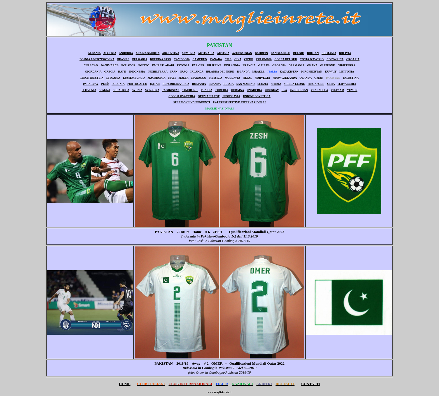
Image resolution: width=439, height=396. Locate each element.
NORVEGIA (262, 77)
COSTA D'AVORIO (312, 59)
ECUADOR (128, 65)
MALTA (183, 77)
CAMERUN (199, 59)
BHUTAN (313, 53)
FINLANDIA (232, 65)
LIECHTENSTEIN (92, 77)
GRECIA (109, 71)
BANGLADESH (280, 53)
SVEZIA (137, 90)
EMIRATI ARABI (163, 65)
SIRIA (331, 83)
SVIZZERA (152, 90)
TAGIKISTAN (170, 90)
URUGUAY (272, 90)
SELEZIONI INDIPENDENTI (191, 102)
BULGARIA (139, 59)
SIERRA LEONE (294, 83)
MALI (172, 77)
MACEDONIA (156, 77)
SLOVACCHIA (346, 83)
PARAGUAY (90, 83)
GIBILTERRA (346, 65)
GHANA (312, 65)
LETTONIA (346, 71)
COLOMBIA (264, 59)
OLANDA (306, 77)
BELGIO (298, 53)
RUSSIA (228, 83)
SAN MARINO (245, 83)
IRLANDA (196, 71)
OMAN (318, 77)
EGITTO (143, 65)
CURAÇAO (91, 65)
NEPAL (247, 77)
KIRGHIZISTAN (311, 71)
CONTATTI (310, 384)
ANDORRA (126, 53)
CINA (237, 59)
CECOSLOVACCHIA (182, 96)
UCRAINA (237, 90)
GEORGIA (279, 65)
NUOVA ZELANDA (285, 77)
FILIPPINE (214, 65)
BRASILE (123, 59)
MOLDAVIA (232, 77)
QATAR (155, 83)
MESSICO (215, 77)
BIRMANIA (329, 53)
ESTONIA (183, 65)
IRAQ (184, 71)
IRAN (174, 71)
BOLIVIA (345, 53)
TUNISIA (206, 90)
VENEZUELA (319, 90)
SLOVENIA (89, 90)
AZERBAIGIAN (242, 53)
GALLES (264, 65)
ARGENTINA (170, 53)
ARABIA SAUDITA (147, 53)
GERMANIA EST (209, 96)
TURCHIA (221, 90)
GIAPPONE (327, 65)
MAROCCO (198, 77)
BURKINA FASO (160, 59)
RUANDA (215, 83)
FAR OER (198, 65)
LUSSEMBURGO (134, 77)
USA (284, 90)
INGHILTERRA (157, 71)
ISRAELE (258, 71)
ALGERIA (109, 53)
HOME (124, 384)
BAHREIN (261, 53)
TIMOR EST (190, 90)
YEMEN (352, 90)
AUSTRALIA (206, 53)
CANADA (216, 59)
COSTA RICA (335, 59)
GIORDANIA (93, 71)
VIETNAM (337, 90)
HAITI (122, 71)
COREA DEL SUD (285, 59)
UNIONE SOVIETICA (257, 96)
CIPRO (248, 59)
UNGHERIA (254, 90)
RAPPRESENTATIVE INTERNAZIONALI (239, 102)
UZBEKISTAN (299, 90)
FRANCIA (249, 65)
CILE (228, 59)
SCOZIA (262, 83)
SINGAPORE (316, 83)
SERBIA (276, 83)
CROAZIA (352, 59)
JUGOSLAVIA (231, 96)
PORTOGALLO (137, 83)
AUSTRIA (223, 53)
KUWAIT (331, 71)
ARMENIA (188, 53)
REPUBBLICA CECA (175, 83)
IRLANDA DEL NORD (220, 71)
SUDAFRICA (121, 90)
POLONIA (118, 83)
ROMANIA (199, 83)
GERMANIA (296, 65)
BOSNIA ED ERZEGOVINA (97, 59)
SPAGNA (104, 90)
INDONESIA (137, 71)
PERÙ (105, 83)
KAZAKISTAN (289, 71)
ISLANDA (243, 71)
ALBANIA (94, 53)
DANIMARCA (109, 65)
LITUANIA (113, 77)
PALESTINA (351, 77)
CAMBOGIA (182, 59)
